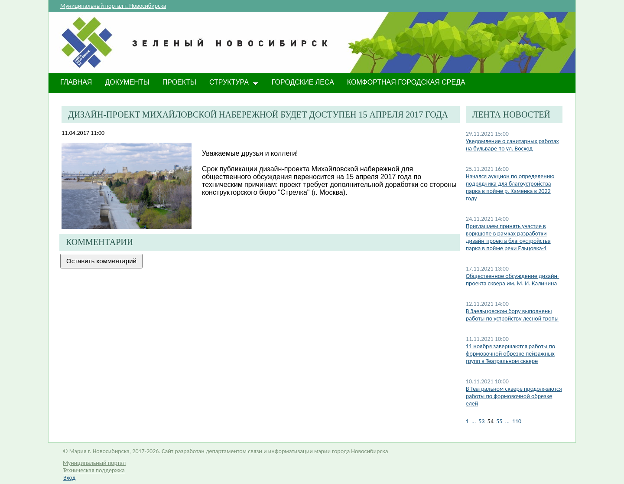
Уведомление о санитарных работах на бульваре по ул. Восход (512, 144)
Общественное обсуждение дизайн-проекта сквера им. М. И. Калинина (512, 279)
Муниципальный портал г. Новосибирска (113, 6)
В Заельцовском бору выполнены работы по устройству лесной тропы (512, 314)
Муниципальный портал (94, 463)
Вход (69, 477)
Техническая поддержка (94, 470)
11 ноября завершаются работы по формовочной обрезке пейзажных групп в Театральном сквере (510, 354)
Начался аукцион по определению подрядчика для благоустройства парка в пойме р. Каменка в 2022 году (510, 187)
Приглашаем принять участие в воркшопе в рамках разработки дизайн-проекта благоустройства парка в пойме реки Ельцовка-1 (508, 237)
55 (499, 421)
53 (481, 421)
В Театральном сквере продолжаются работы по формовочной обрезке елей (514, 396)
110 (516, 421)
